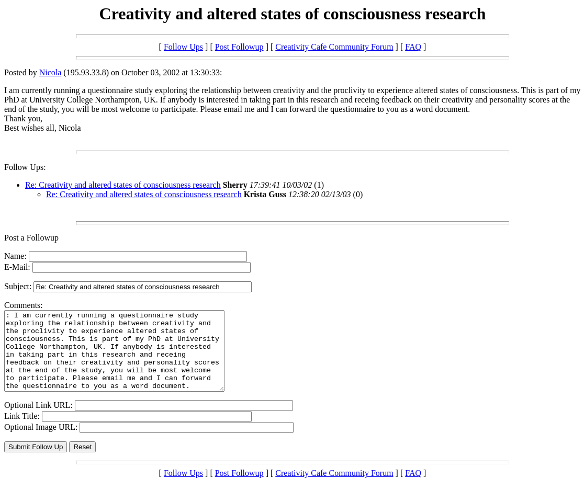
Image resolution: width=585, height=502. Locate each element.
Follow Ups (183, 46)
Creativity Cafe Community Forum (334, 46)
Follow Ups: (25, 167)
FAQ (413, 46)
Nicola (50, 72)
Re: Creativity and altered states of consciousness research (123, 184)
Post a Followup (31, 237)
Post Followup (239, 46)
